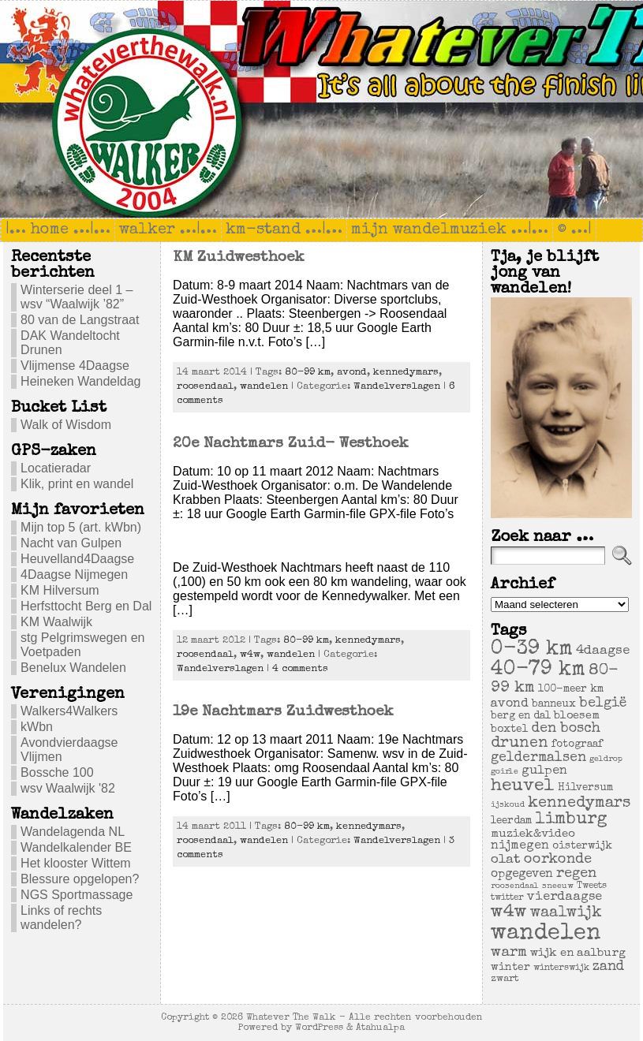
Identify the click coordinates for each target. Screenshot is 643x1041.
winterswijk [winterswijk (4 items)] (561, 968)
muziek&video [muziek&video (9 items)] (533, 834)
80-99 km (308, 373)
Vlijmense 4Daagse (75, 365)
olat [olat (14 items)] (506, 860)
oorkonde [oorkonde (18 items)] (558, 860)
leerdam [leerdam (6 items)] (511, 821)
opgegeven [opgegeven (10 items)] (522, 874)
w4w (250, 655)
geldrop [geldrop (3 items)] (605, 759)
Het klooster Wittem (76, 863)
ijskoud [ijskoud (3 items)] (508, 805)
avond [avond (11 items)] (510, 704)
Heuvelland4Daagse (77, 558)
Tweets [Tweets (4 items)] (592, 886)
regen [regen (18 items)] (576, 874)
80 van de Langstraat (80, 319)
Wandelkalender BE (76, 847)
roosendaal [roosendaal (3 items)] (515, 886)
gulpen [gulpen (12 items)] (544, 771)
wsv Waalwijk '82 (68, 788)
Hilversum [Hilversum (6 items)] (585, 788)
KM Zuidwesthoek (239, 258)
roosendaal (205, 387)
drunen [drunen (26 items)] (519, 744)
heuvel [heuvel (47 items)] (523, 787)
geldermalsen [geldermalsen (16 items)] (538, 758)
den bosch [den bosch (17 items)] (566, 729)
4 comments (300, 669)
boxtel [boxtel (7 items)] (510, 729)
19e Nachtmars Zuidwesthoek (283, 712)
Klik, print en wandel (77, 484)
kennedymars (406, 373)
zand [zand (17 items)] (608, 967)
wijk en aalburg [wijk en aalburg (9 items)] (578, 953)
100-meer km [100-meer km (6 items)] (571, 690)
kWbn (37, 726)
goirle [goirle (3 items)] (504, 772)
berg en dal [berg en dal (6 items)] (521, 716)
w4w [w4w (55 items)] (509, 913)
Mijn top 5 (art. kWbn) (81, 527)
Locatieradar (56, 468)
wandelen (264, 387)
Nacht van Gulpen (71, 543)
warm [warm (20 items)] (509, 953)
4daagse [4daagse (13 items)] (603, 651)
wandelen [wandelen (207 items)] (546, 934)
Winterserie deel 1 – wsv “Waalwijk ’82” (77, 297)
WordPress (319, 1028)
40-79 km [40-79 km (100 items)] (538, 670)
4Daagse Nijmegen (74, 574)
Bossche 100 (57, 772)
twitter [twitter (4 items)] (507, 898)
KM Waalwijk (56, 622)
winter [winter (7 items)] (510, 967)
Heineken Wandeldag (80, 381)
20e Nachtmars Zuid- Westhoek (291, 444)
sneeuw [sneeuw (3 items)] (558, 886)
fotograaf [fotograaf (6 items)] (577, 745)
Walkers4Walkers (69, 711)
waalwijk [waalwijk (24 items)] (566, 913)
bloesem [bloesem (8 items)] (577, 716)
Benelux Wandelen (73, 667)
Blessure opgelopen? (80, 879)
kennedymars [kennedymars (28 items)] (579, 804)
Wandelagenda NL (73, 831)
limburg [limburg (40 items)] (571, 820)
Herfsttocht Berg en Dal (86, 606)
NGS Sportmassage (77, 894)
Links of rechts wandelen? (61, 917)
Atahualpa (380, 1028)
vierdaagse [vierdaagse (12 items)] (564, 897)
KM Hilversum (60, 590)
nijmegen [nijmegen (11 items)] (520, 846)
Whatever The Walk (291, 1018)
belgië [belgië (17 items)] (602, 703)
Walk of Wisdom (66, 424)
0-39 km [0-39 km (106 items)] (532, 650)
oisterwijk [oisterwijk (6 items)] (582, 846)
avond (352, 373)
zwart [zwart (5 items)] (505, 979)
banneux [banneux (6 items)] (554, 705)
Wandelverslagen (396, 387)
